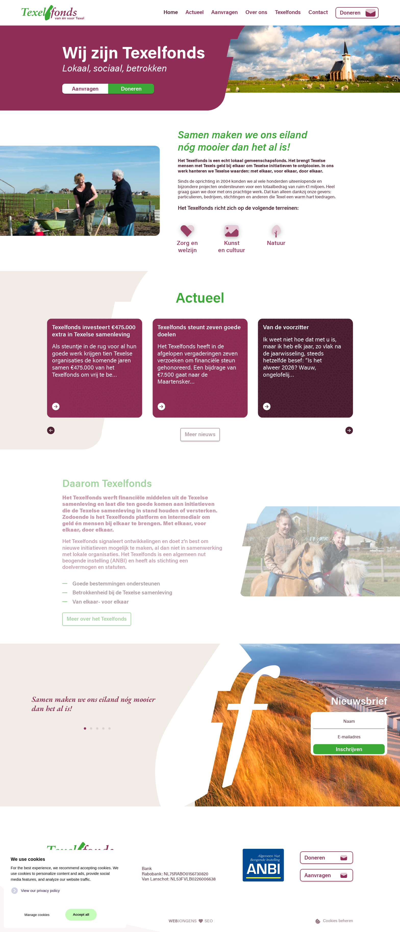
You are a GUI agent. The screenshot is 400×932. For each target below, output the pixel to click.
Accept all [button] (81, 914)
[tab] (85, 728)
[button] (51, 430)
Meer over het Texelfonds (97, 618)
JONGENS (183, 921)
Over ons (256, 12)
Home (171, 12)
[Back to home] (59, 13)
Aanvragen (224, 12)
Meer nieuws (200, 434)
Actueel (194, 12)
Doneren (358, 13)
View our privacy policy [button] (40, 890)
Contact (318, 12)
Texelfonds (288, 12)
